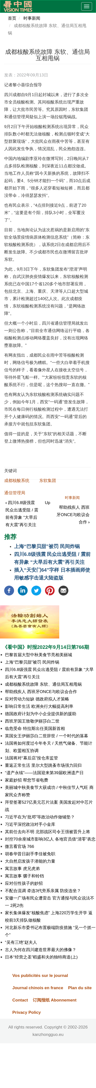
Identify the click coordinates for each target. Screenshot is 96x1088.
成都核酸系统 (16, 480)
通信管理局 (14, 493)
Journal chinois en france (37, 988)
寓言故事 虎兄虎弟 (22, 868)
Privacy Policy (26, 1012)
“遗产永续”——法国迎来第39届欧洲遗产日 (44, 772)
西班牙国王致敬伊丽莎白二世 (32, 721)
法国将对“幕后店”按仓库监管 (31, 758)
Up (47, 502)
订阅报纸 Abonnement (55, 1000)
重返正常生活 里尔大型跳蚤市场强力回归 (43, 765)
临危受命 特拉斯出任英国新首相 (35, 728)
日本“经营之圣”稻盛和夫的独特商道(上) (41, 957)
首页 (12, 18)
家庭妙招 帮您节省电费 (26, 780)
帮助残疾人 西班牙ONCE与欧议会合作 (73, 514)
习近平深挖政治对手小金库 (30, 824)
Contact (20, 1000)
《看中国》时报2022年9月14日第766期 (45, 647)
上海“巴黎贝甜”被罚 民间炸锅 (47, 546)
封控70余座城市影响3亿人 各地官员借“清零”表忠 (50, 839)
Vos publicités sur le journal (40, 975)
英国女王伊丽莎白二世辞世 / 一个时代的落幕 (46, 736)
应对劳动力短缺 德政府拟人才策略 (37, 699)
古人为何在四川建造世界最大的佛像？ (40, 949)
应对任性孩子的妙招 (24, 883)
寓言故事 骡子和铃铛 (24, 876)
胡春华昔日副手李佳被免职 (30, 854)
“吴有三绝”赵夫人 (21, 942)
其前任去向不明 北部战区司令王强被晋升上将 (47, 831)
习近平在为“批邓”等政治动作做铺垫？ (40, 817)
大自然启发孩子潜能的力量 (30, 861)
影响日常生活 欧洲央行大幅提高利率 (39, 706)
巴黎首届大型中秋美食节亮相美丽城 (38, 655)
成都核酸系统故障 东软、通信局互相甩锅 (43, 684)
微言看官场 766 (19, 846)
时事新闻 (31, 18)
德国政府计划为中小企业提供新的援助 (40, 713)
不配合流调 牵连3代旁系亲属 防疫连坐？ (43, 890)
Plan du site (80, 988)
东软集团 (47, 480)
